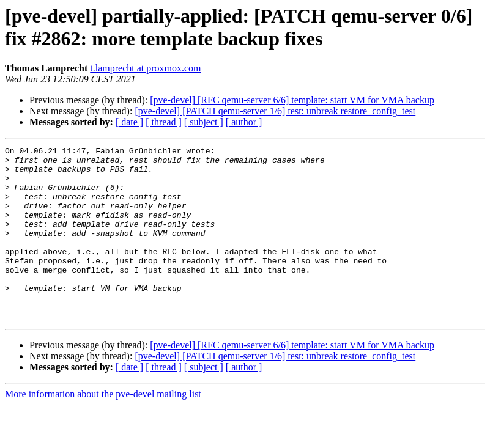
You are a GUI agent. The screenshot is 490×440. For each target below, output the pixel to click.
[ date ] (129, 122)
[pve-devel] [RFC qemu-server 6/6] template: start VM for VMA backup (292, 100)
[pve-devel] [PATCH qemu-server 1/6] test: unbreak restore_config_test (275, 111)
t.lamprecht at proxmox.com (145, 68)
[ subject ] (203, 122)
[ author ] (244, 122)
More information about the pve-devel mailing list (103, 429)
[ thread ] (164, 122)
